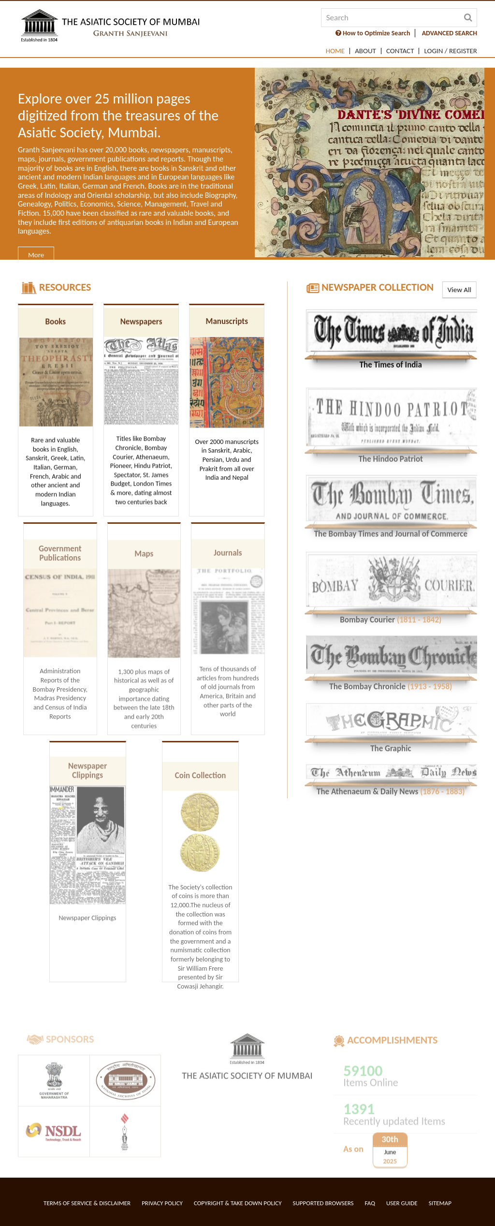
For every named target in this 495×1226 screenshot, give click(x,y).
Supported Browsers (323, 1203)
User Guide (402, 1203)
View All (458, 289)
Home (335, 51)
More (36, 255)
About (365, 51)
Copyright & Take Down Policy (238, 1203)
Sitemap (440, 1203)
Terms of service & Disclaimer (87, 1203)
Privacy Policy (162, 1203)
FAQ (370, 1203)
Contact (400, 51)
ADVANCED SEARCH (449, 33)
